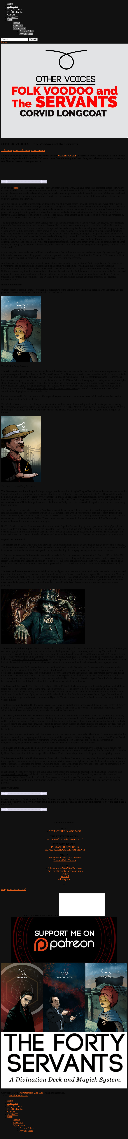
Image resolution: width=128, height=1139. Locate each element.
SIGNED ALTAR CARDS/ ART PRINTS (65, 849)
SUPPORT (12, 17)
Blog (3, 889)
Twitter (64, 873)
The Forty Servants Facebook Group (65, 871)
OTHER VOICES (67, 155)
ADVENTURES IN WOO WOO (65, 831)
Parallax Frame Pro (18, 1095)
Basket (16, 23)
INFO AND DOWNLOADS (65, 847)
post (16, 187)
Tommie (41, 150)
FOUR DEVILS (15, 12)
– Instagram (64, 879)
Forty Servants (14, 9)
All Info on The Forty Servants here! (65, 839)
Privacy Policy (26, 31)
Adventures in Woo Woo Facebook (65, 868)
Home (10, 3)
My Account (19, 28)
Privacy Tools (26, 33)
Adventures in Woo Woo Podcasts (64, 857)
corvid (23, 889)
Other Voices (13, 889)
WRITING (12, 6)
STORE (11, 20)
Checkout (18, 25)
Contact (11, 14)
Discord (65, 876)
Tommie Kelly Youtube (65, 860)
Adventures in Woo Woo (31, 1093)
